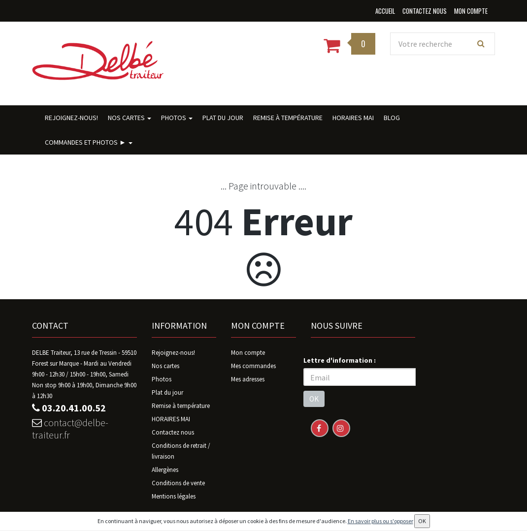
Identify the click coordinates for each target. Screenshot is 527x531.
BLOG (392, 117)
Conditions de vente (178, 483)
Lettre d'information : (339, 360)
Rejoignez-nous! (71, 117)
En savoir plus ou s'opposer (380, 521)
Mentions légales (174, 496)
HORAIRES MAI (353, 117)
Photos (177, 117)
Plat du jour (222, 117)
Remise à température (288, 117)
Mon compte (248, 352)
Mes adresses (247, 379)
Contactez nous (173, 432)
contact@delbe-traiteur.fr (70, 428)
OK (314, 399)
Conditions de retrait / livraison (181, 451)
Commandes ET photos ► (88, 142)
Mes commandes (253, 366)
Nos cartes (129, 117)
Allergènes (165, 470)
